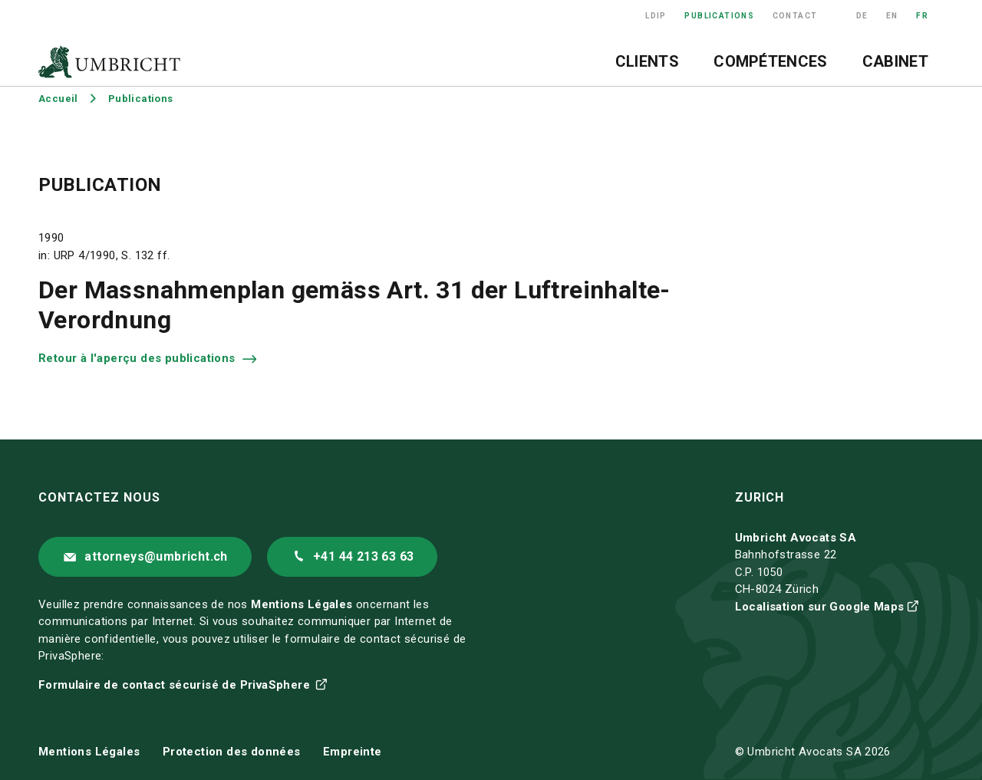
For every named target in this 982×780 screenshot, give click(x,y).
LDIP (656, 16)
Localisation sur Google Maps (820, 607)
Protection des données (232, 752)
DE (862, 16)
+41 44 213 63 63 (363, 556)
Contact (795, 16)
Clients (647, 61)
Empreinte (352, 752)
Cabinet (895, 61)
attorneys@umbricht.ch (155, 556)
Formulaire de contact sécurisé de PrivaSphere (175, 685)
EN (892, 16)
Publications (719, 16)
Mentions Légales (301, 604)
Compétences (770, 61)
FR (922, 16)
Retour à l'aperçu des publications (138, 358)
